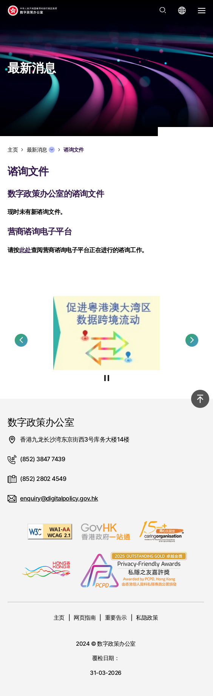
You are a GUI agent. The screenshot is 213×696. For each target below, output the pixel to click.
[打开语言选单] (182, 10)
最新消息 (41, 150)
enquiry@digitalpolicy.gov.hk (59, 498)
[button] (21, 340)
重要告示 (116, 617)
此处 (25, 250)
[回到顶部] (200, 399)
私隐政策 (147, 617)
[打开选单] (201, 10)
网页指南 (85, 617)
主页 (59, 617)
